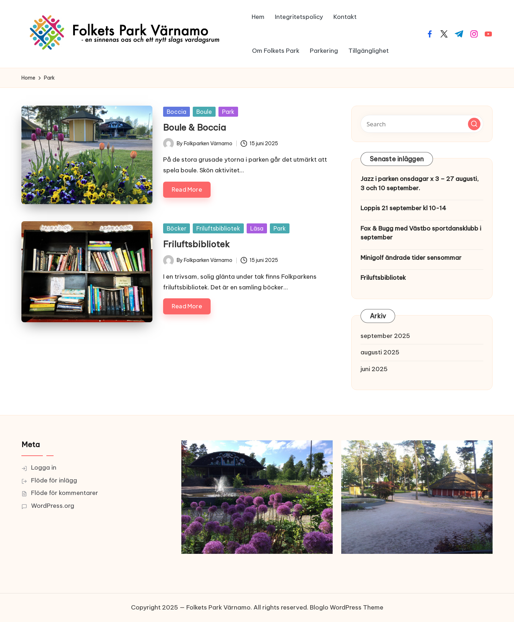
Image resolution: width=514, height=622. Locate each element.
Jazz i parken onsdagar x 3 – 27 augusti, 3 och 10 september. (420, 183)
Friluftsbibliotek (218, 228)
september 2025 (385, 336)
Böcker (176, 228)
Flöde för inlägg (54, 480)
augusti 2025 (380, 352)
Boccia (176, 111)
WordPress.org (52, 506)
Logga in (43, 467)
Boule (204, 111)
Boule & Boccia (194, 127)
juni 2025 (374, 369)
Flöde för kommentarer (64, 493)
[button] (474, 124)
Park (228, 111)
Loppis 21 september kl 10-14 (403, 208)
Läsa (256, 228)
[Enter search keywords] (422, 124)
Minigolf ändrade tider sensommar (411, 258)
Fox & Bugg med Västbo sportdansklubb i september (421, 233)
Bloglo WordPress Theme (346, 607)
